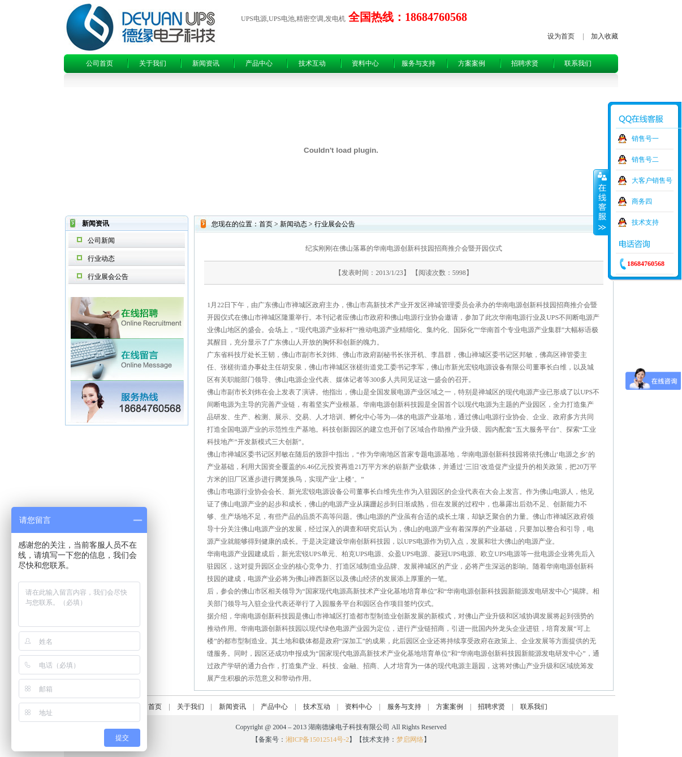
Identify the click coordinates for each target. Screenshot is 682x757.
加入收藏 (604, 36)
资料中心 (365, 63)
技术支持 (645, 222)
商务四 (642, 201)
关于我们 (152, 63)
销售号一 (645, 139)
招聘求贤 (524, 63)
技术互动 (312, 63)
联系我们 (578, 63)
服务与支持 (418, 63)
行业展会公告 (108, 277)
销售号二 (645, 160)
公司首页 (99, 63)
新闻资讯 (205, 63)
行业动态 (101, 259)
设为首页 (561, 36)
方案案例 (471, 63)
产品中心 (259, 63)
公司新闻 (101, 240)
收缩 (601, 202)
